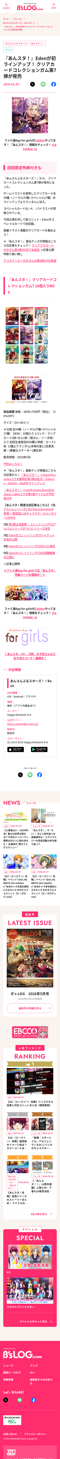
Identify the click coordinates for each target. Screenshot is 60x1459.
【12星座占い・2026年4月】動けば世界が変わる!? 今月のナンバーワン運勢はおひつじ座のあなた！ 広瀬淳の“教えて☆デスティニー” (16, 839)
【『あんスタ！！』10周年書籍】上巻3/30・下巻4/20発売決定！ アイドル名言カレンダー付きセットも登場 (41, 1186)
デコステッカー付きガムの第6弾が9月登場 (29, 261)
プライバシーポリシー (35, 1434)
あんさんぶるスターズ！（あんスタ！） (19, 22)
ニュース (8, 1365)
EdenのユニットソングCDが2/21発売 (32, 546)
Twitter (40, 140)
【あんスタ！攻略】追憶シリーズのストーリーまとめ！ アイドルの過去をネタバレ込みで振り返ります (17, 1198)
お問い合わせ (10, 1434)
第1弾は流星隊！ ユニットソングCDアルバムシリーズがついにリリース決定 (29, 526)
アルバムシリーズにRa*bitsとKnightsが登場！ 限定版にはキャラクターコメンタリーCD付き (29, 513)
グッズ (8, 49)
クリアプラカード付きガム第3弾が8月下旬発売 (28, 247)
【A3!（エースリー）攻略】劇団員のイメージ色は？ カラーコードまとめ (17, 1143)
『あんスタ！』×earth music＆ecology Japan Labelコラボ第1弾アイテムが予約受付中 (28, 494)
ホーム (6, 18)
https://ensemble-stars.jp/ (22, 724)
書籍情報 (8, 1379)
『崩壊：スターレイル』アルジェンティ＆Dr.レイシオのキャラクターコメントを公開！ (41, 1143)
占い (32, 1372)
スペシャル (17, 18)
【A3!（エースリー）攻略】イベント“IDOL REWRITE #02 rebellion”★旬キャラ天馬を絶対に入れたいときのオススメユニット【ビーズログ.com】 (16, 886)
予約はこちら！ (13, 464)
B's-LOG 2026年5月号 (30, 993)
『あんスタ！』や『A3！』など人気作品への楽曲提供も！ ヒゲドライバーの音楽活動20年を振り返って (44, 837)
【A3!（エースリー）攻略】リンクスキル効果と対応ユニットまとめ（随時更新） (30, 1103)
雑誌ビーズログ (12, 1372)
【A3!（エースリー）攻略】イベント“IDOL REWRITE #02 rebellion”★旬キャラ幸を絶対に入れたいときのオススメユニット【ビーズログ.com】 (44, 886)
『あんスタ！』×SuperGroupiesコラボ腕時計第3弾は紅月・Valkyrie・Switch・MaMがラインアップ (29, 479)
